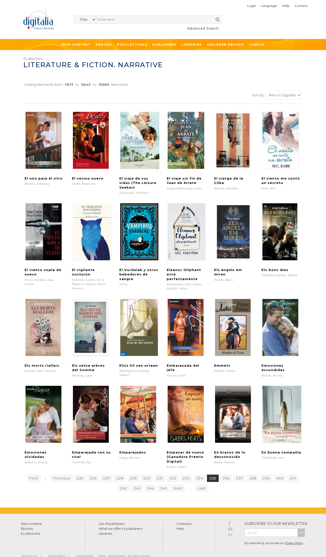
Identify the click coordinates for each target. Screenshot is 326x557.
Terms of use (29, 547)
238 (253, 470)
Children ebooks (225, 44)
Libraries (192, 44)
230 (146, 470)
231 (160, 470)
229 (133, 470)
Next (177, 480)
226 (93, 470)
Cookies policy (84, 547)
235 (212, 470)
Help (180, 520)
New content (31, 515)
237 (239, 470)
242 (123, 480)
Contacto (184, 515)
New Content (76, 44)
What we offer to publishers (120, 520)
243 (137, 480)
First (33, 470)
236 (226, 470)
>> (301, 524)
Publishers (164, 44)
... (45, 470)
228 (119, 470)
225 (79, 470)
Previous (61, 470)
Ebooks (104, 44)
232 (173, 470)
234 (199, 470)
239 (266, 470)
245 (163, 480)
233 (186, 470)
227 (106, 470)
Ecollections (132, 44)
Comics (256, 44)
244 (150, 480)
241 (293, 470)
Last (202, 480)
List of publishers (112, 515)
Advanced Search (203, 28)
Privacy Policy (294, 535)
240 (280, 470)
